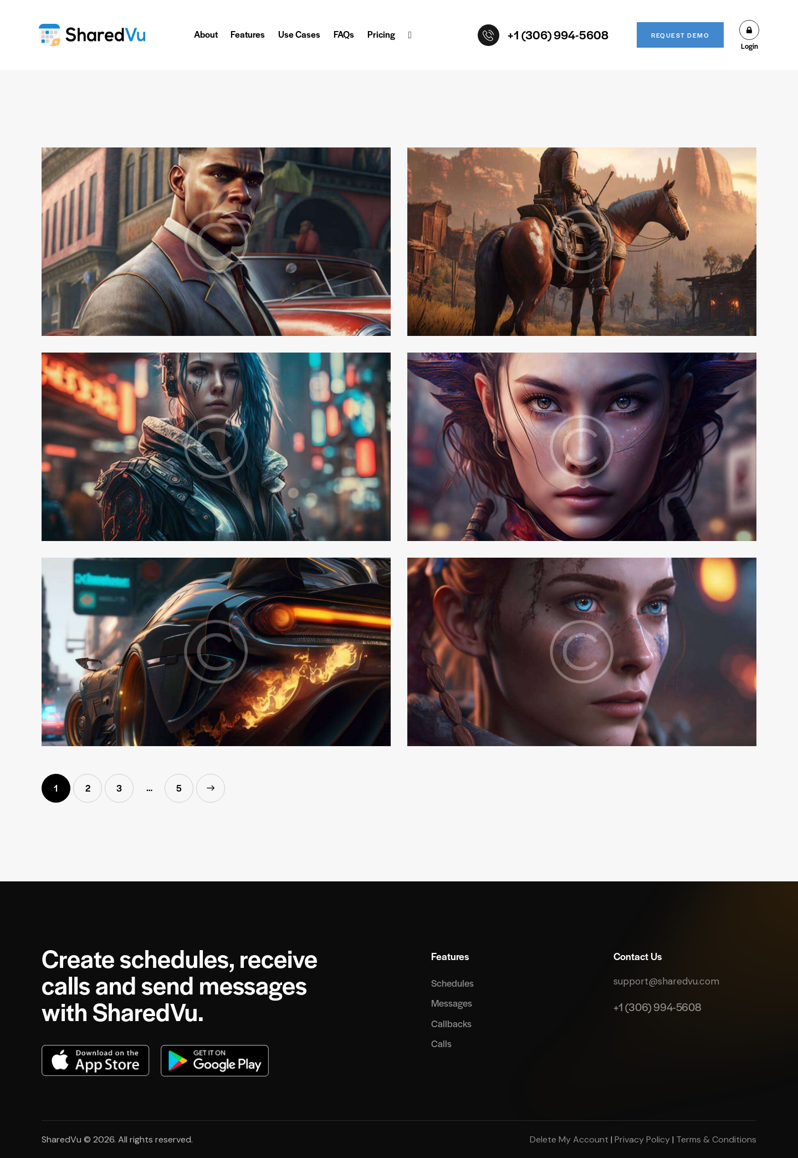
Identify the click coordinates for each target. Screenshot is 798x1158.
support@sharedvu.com (666, 981)
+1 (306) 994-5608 (657, 1006)
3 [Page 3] (125, 784)
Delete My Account (570, 1139)
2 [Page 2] (94, 784)
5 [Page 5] (184, 784)
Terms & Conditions (715, 1139)
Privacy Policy (642, 1139)
